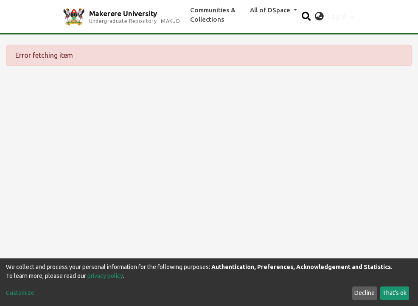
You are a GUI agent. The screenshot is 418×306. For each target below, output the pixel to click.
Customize (20, 292)
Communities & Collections (213, 14)
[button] (319, 16)
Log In (338, 16)
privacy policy (105, 275)
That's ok (394, 292)
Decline (364, 292)
